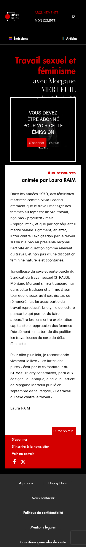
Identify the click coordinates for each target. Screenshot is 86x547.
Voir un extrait (22, 454)
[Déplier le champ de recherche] (73, 16)
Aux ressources (62, 173)
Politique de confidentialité (43, 513)
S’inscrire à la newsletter (30, 446)
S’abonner (36, 143)
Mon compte (45, 20)
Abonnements (47, 12)
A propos (26, 483)
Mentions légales (43, 527)
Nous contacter (43, 498)
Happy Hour (57, 483)
